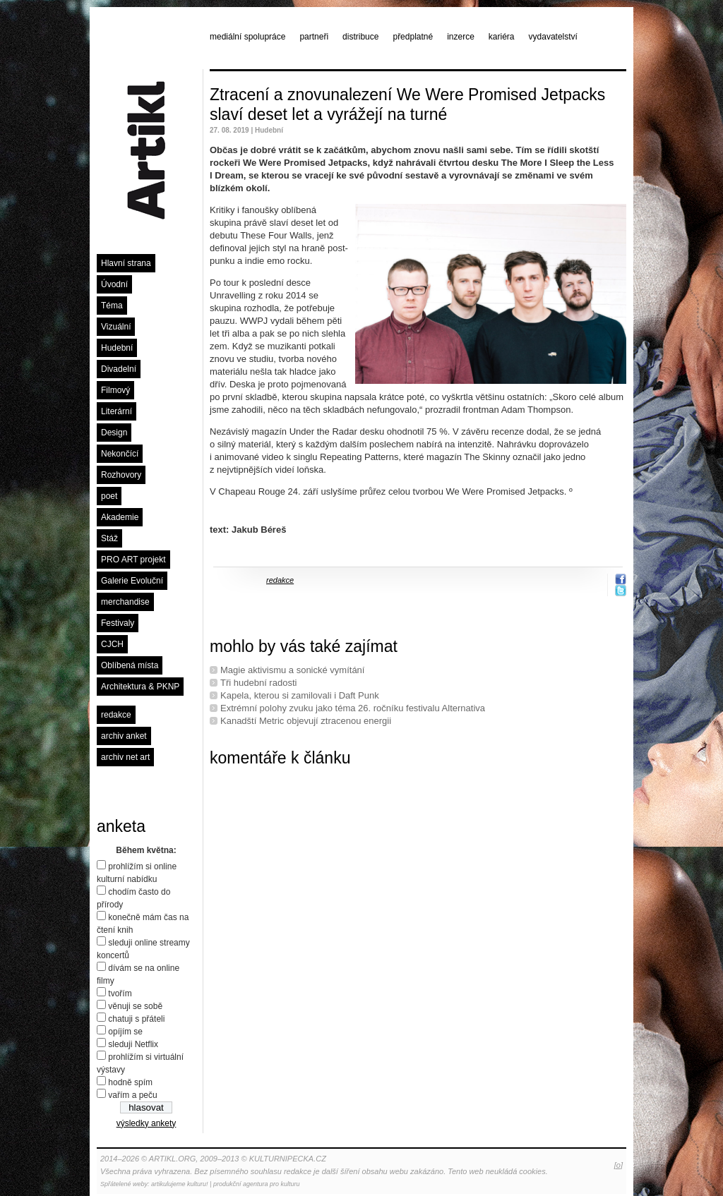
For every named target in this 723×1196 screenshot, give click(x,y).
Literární (116, 411)
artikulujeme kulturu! (179, 1184)
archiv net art (125, 757)
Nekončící (119, 454)
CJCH (112, 644)
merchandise (125, 602)
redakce (116, 715)
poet (109, 496)
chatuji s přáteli (136, 1019)
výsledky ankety (146, 1123)
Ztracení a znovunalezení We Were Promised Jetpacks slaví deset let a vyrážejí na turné (407, 104)
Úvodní (114, 284)
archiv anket (124, 736)
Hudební (117, 348)
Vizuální (116, 327)
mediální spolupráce (247, 37)
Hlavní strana (126, 263)
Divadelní (118, 369)
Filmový (115, 390)
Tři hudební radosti (258, 682)
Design (114, 432)
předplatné (413, 37)
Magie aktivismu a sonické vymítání (292, 670)
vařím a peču (132, 1095)
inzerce (460, 37)
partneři (313, 37)
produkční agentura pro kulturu (256, 1184)
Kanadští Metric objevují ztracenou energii (305, 720)
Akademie (119, 517)
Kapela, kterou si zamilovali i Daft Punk (299, 695)
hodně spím (130, 1082)
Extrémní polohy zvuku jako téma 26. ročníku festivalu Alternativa (352, 708)
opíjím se (125, 1032)
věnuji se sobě (135, 1006)
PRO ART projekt (133, 559)
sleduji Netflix (133, 1044)
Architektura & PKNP (140, 686)
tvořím (119, 993)
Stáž (109, 538)
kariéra (502, 37)
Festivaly (117, 623)
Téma (112, 305)
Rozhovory (121, 475)
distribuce (360, 37)
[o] (618, 1165)
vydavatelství (553, 37)
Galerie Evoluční (132, 581)
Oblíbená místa (129, 665)
